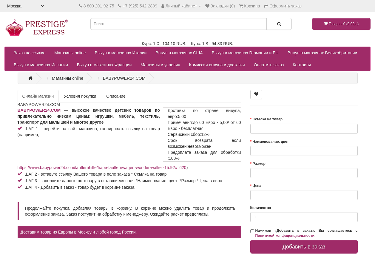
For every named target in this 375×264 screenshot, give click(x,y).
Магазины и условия (160, 64)
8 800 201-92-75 (99, 6)
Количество (260, 208)
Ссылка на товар (268, 119)
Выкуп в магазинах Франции (104, 64)
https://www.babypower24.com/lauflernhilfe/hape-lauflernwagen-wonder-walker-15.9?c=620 (102, 167)
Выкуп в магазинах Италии (121, 52)
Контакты (302, 64)
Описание (115, 96)
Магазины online (70, 52)
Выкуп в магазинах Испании (41, 64)
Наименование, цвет (271, 141)
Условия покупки (80, 96)
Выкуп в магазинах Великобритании (322, 52)
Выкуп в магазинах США (179, 52)
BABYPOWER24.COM (39, 110)
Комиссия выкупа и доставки (217, 64)
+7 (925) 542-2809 (140, 6)
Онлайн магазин (38, 96)
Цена (257, 186)
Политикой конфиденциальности (284, 236)
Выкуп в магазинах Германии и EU (245, 52)
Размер (259, 164)
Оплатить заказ (269, 64)
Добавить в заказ (304, 247)
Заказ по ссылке (29, 52)
